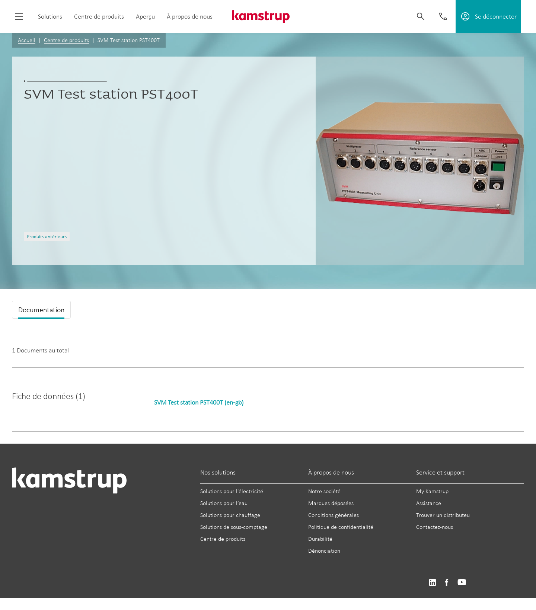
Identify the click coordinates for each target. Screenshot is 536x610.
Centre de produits (99, 16)
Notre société (324, 491)
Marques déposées (331, 503)
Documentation (41, 309)
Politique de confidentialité (340, 526)
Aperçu (145, 16)
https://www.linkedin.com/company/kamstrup (432, 582)
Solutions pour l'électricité (231, 491)
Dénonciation (324, 550)
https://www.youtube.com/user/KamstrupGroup (461, 582)
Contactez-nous (434, 526)
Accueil (26, 40)
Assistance (428, 503)
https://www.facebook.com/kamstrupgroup (447, 582)
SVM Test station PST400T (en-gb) (198, 402)
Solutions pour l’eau (224, 503)
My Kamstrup (432, 491)
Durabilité (320, 538)
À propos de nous (190, 16)
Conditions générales (333, 514)
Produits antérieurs (47, 236)
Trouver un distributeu (443, 514)
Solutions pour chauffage (230, 514)
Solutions (50, 16)
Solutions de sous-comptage (233, 526)
